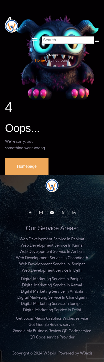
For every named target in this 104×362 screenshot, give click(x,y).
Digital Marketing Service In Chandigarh (51, 297)
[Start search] (97, 41)
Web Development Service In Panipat (52, 239)
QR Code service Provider (52, 337)
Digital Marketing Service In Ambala (52, 291)
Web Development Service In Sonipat (52, 264)
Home (40, 60)
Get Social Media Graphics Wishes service (52, 318)
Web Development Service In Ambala (52, 251)
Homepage (26, 166)
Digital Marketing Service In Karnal (52, 285)
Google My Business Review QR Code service (52, 330)
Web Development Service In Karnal (51, 245)
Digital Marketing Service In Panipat (52, 278)
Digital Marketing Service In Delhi (52, 309)
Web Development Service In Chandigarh (52, 257)
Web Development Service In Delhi (52, 270)
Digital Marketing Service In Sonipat (52, 303)
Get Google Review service (52, 324)
